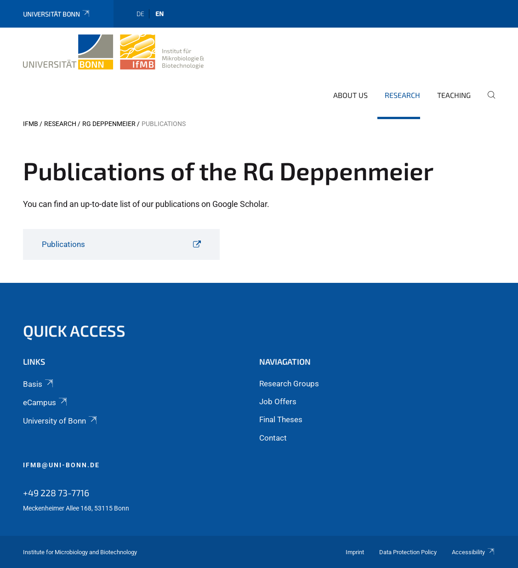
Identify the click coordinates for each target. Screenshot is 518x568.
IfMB (30, 123)
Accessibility (473, 552)
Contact (273, 437)
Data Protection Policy (408, 552)
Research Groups (289, 383)
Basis (39, 384)
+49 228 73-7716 (56, 492)
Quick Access (74, 330)
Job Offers (277, 401)
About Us (350, 95)
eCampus (45, 402)
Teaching (454, 95)
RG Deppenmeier (109, 123)
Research (402, 95)
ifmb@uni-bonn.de (61, 465)
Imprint (355, 552)
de (140, 13)
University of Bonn (60, 420)
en (159, 13)
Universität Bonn (57, 14)
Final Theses (280, 419)
